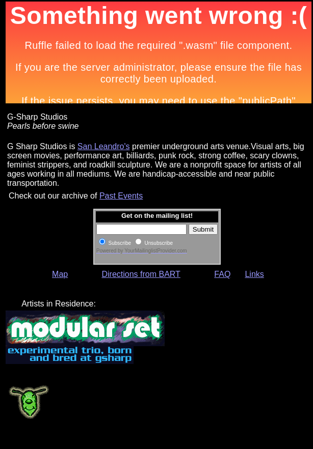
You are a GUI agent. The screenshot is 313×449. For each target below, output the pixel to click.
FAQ (222, 274)
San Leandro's (103, 146)
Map (60, 274)
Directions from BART (140, 274)
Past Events (121, 195)
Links (254, 274)
